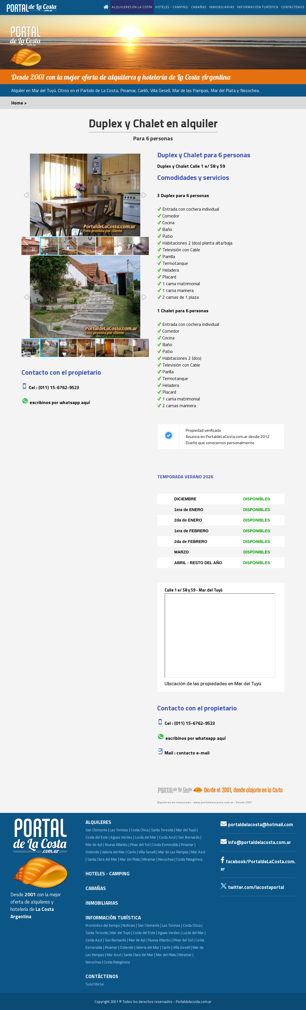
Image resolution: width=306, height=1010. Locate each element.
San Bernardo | (189, 837)
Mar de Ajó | (95, 844)
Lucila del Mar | (146, 837)
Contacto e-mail (192, 752)
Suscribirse (95, 984)
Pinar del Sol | (140, 844)
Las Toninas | (120, 830)
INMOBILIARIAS (221, 7)
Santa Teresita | (163, 830)
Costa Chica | (140, 830)
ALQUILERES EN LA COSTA (132, 7)
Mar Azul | (115, 954)
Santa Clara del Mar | (103, 859)
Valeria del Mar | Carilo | (120, 852)
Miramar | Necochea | (158, 859)
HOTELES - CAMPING (171, 7)
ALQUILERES (98, 822)
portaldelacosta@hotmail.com (256, 824)
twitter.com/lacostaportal (252, 887)
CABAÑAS (198, 7)
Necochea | (94, 962)
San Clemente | (97, 830)
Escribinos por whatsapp (55, 402)
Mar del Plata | (130, 859)
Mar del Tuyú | (187, 830)
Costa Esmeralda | (166, 844)
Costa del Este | (98, 837)
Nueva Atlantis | (117, 844)
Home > (19, 102)
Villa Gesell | (148, 852)
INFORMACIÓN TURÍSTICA (257, 7)
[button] (26, 195)
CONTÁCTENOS (292, 7)
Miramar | (185, 954)
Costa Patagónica (189, 859)
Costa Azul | (168, 837)
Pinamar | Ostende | (120, 947)
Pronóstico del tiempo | (104, 925)
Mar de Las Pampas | (174, 852)
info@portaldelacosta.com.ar (255, 842)
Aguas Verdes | (122, 837)
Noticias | (130, 925)
